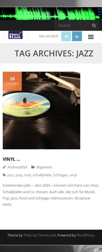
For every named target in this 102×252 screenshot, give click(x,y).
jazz (10, 174)
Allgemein (44, 167)
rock (27, 174)
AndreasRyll (17, 167)
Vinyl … (11, 159)
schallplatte (42, 174)
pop (19, 174)
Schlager (60, 174)
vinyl (73, 174)
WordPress (85, 235)
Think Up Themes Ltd (39, 235)
